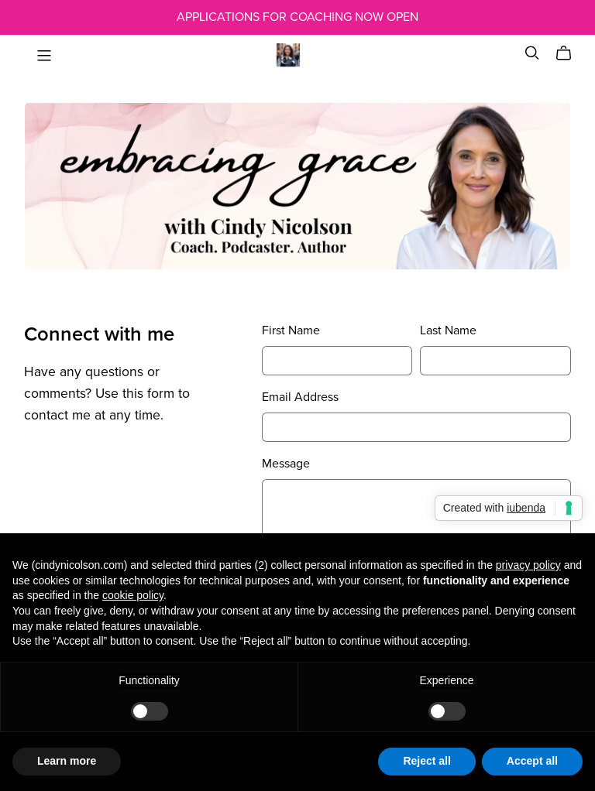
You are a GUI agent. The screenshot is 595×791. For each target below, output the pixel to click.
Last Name (448, 330)
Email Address (300, 397)
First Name (291, 330)
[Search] (532, 53)
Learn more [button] (66, 761)
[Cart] (570, 53)
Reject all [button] (426, 761)
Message (286, 463)
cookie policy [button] (132, 595)
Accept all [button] (532, 761)
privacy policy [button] (528, 565)
